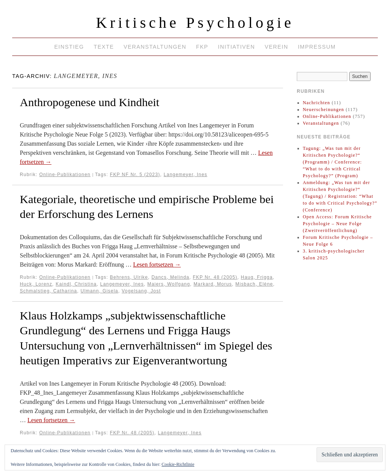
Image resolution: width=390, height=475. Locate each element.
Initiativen (236, 47)
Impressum (317, 47)
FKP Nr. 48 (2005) (215, 277)
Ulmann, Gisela (99, 291)
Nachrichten (316, 102)
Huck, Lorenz (36, 284)
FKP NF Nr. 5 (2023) (135, 174)
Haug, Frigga (257, 277)
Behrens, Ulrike (129, 277)
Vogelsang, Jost (141, 291)
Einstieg (69, 47)
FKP (202, 47)
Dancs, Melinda (171, 277)
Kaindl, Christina (76, 284)
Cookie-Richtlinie (177, 464)
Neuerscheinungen (323, 109)
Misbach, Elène (254, 284)
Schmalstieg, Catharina (48, 291)
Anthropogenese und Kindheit (89, 102)
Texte (104, 47)
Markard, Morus (212, 284)
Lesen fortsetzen (157, 264)
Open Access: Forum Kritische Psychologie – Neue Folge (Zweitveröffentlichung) (337, 223)
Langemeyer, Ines (186, 174)
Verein (276, 47)
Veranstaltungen (155, 47)
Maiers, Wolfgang (168, 284)
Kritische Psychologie (195, 22)
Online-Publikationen (65, 174)
